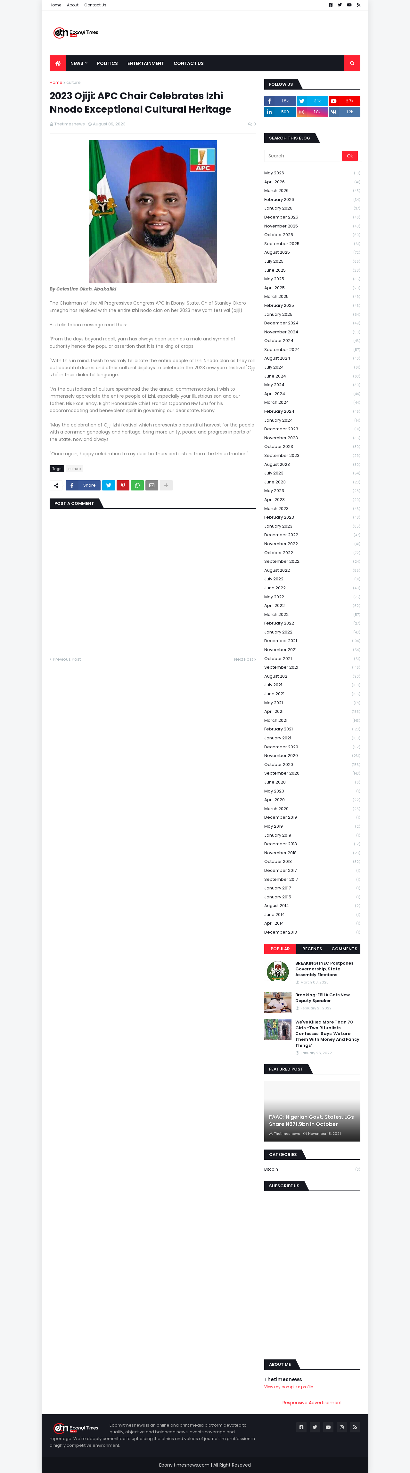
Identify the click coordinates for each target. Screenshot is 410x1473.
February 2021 (312, 729)
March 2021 (312, 720)
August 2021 (312, 676)
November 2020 (312, 755)
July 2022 (312, 579)
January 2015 (312, 897)
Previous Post (67, 659)
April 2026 (312, 182)
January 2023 (312, 526)
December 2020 (312, 747)
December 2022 (312, 535)
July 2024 (312, 367)
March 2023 (312, 509)
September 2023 (312, 455)
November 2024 (312, 332)
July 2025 (312, 261)
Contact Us (95, 5)
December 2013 (312, 932)
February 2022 (312, 623)
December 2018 (312, 844)
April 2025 (312, 288)
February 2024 (312, 411)
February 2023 (312, 517)
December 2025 (312, 217)
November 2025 (312, 226)
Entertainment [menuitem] (145, 63)
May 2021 (312, 703)
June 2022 (312, 588)
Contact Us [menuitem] (189, 63)
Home (55, 5)
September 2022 (312, 561)
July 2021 (312, 685)
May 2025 (312, 279)
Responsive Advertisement (312, 1403)
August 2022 (312, 570)
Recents (312, 949)
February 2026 (312, 199)
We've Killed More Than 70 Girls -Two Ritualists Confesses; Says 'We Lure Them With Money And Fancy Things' (327, 1033)
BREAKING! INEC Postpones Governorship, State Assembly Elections (324, 969)
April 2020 (312, 800)
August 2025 (312, 252)
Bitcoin (312, 1169)
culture (73, 82)
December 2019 (312, 817)
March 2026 (312, 190)
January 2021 (312, 738)
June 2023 (312, 482)
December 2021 (312, 641)
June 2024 (312, 376)
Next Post (243, 659)
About (72, 5)
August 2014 (312, 906)
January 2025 (312, 314)
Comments (344, 949)
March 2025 (312, 296)
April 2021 (312, 711)
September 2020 (312, 773)
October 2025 (312, 235)
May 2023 (312, 491)
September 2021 (312, 667)
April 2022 (312, 605)
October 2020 (312, 764)
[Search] (303, 156)
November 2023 (312, 438)
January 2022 (312, 632)
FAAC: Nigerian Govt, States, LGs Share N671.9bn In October (311, 1121)
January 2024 (312, 420)
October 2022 (312, 553)
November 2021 (312, 650)
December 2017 (312, 870)
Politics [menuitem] (107, 63)
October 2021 (312, 659)
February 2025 (312, 305)
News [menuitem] (76, 63)
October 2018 (312, 861)
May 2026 (312, 173)
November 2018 (312, 853)
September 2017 (312, 879)
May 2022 (312, 597)
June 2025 (312, 270)
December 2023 (312, 429)
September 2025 (312, 244)
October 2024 (312, 341)
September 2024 (312, 349)
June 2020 (312, 782)
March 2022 (312, 614)
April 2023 (312, 500)
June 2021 (312, 694)
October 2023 (312, 446)
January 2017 (312, 888)
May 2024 (312, 385)
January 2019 (312, 835)
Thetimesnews (283, 1379)
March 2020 (312, 809)
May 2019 (312, 826)
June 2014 (312, 915)
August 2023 (312, 464)
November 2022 (312, 544)
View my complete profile (288, 1386)
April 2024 (312, 394)
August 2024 (312, 358)
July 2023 (312, 473)
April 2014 (312, 923)
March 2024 (312, 402)
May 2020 (312, 791)
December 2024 (312, 323)
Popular (280, 949)
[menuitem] (58, 63)
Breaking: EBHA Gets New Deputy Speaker (322, 998)
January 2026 (312, 208)
